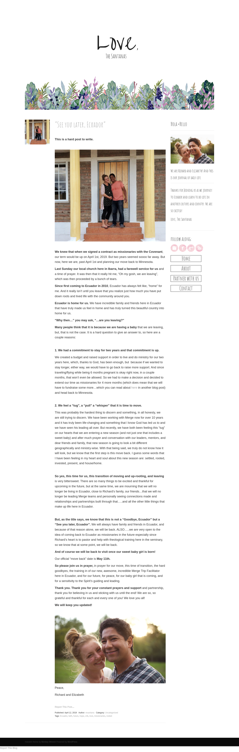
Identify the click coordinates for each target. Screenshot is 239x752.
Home (186, 258)
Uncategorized (111, 713)
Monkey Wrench (48, 742)
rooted (109, 716)
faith (70, 716)
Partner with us (186, 278)
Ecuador (63, 716)
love (91, 716)
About (186, 268)
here (134, 387)
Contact (186, 288)
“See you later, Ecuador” (80, 124)
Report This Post (63, 707)
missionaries (99, 716)
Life (86, 716)
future (76, 716)
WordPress (72, 742)
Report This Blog (8, 748)
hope (82, 716)
